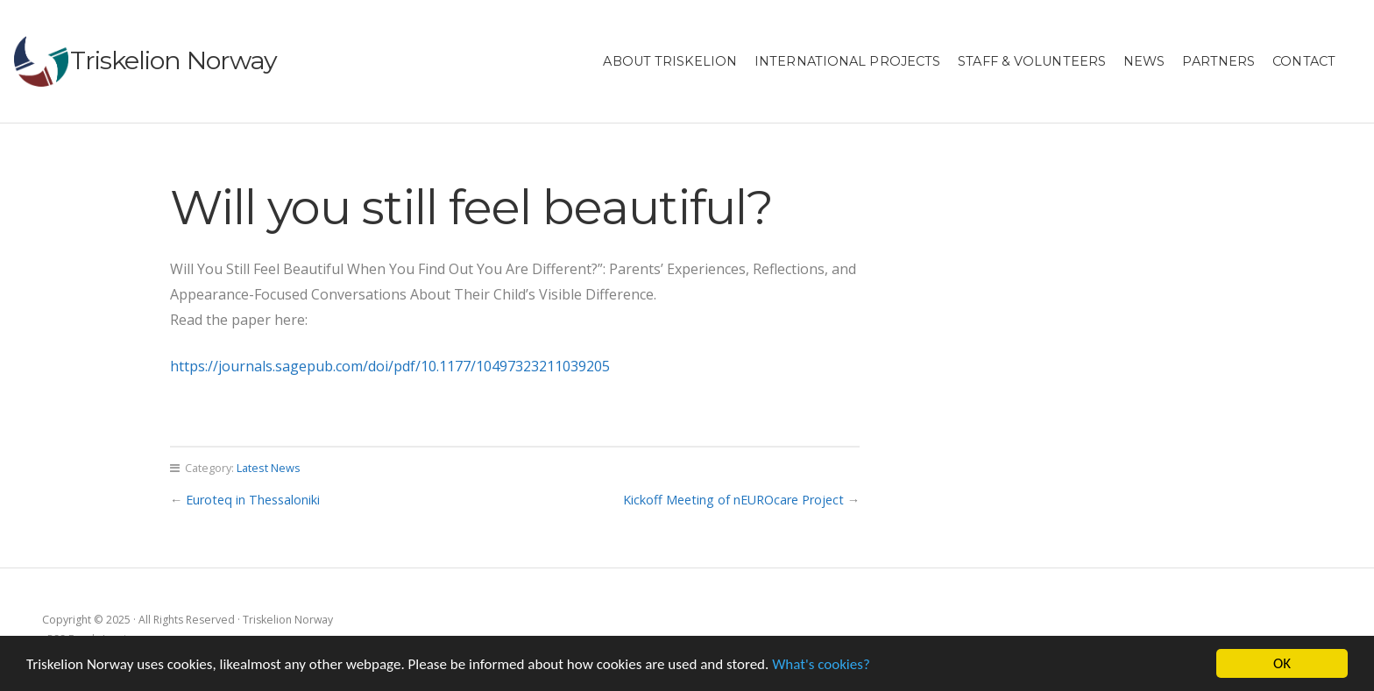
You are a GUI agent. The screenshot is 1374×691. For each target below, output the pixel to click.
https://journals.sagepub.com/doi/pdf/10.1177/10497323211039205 (390, 366)
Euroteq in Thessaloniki (253, 499)
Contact (1303, 61)
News (1144, 61)
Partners (1218, 61)
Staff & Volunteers (1032, 61)
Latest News (269, 468)
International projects (847, 61)
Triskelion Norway (173, 60)
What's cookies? (821, 664)
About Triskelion (670, 61)
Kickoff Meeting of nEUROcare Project (733, 499)
